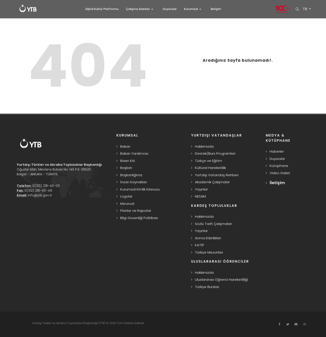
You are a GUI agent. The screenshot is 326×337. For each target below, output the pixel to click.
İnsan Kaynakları (133, 182)
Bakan (125, 146)
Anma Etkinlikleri (208, 238)
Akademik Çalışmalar (212, 182)
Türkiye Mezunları (209, 252)
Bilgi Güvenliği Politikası (139, 217)
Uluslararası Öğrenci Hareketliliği (221, 279)
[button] (140, 9)
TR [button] (305, 9)
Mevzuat (127, 203)
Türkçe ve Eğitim (208, 160)
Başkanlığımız (131, 175)
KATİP (199, 245)
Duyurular (277, 158)
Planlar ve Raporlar (135, 210)
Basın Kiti (127, 160)
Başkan (126, 167)
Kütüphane (279, 165)
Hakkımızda (204, 146)
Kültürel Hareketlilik (210, 167)
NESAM (200, 196)
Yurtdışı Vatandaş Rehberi (216, 175)
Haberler (277, 151)
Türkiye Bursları (207, 286)
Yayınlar (201, 189)
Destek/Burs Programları (215, 153)
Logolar (126, 196)
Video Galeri (280, 173)
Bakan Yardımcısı (134, 153)
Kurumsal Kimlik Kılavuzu (140, 189)
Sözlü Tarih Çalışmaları (213, 223)
